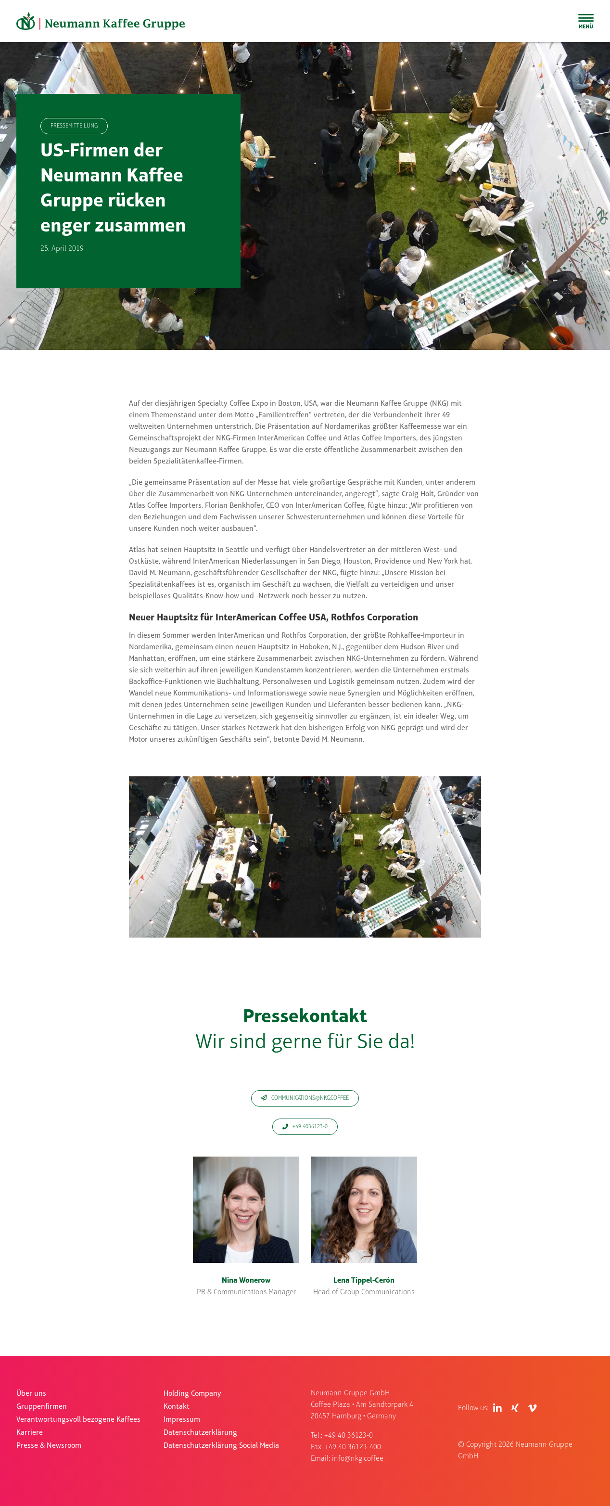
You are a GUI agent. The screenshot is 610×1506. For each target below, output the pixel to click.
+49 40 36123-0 (348, 1436)
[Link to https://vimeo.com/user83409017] (532, 1408)
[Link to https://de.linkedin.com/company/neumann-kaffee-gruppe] (497, 1408)
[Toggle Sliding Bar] (586, 21)
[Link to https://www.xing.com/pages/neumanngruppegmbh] (515, 1408)
